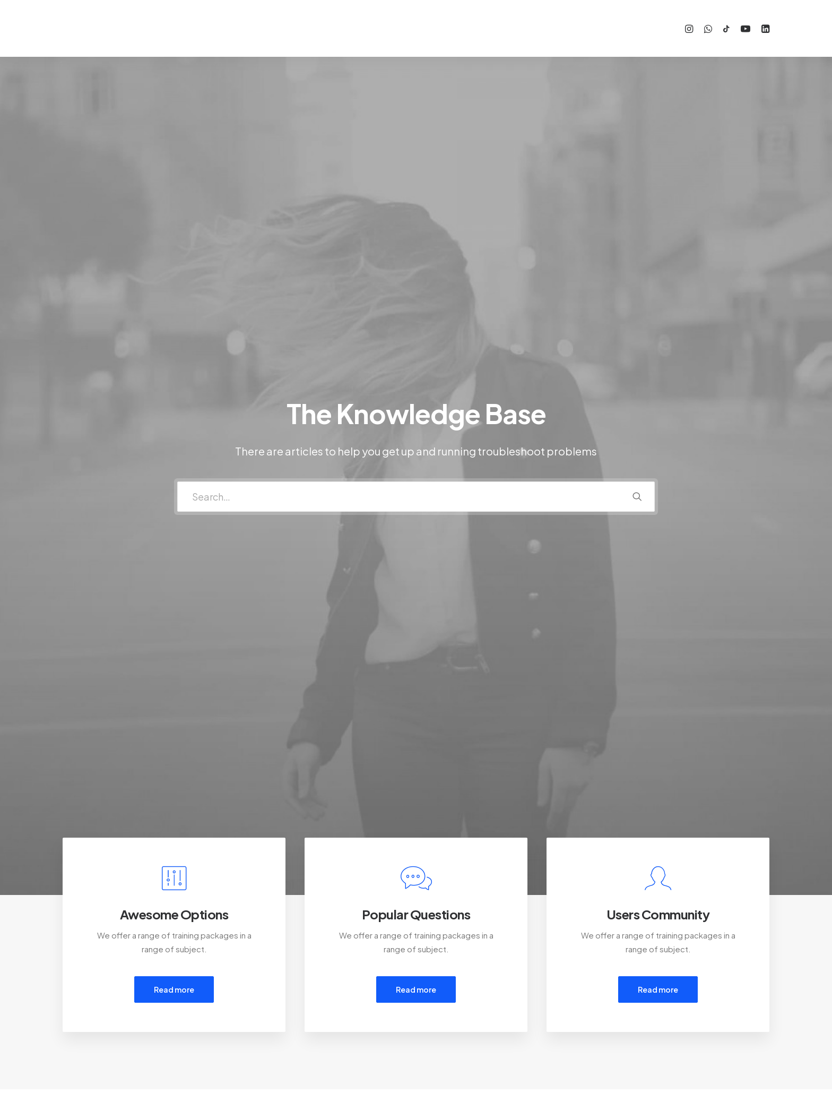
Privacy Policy (274, 993)
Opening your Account (477, 966)
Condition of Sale (281, 1022)
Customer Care (278, 966)
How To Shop (459, 980)
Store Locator (461, 1022)
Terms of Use (274, 1007)
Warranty (265, 1035)
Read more (174, 452)
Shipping (451, 993)
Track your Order (466, 1007)
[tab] (168, 678)
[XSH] (94, 28)
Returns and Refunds (287, 980)
